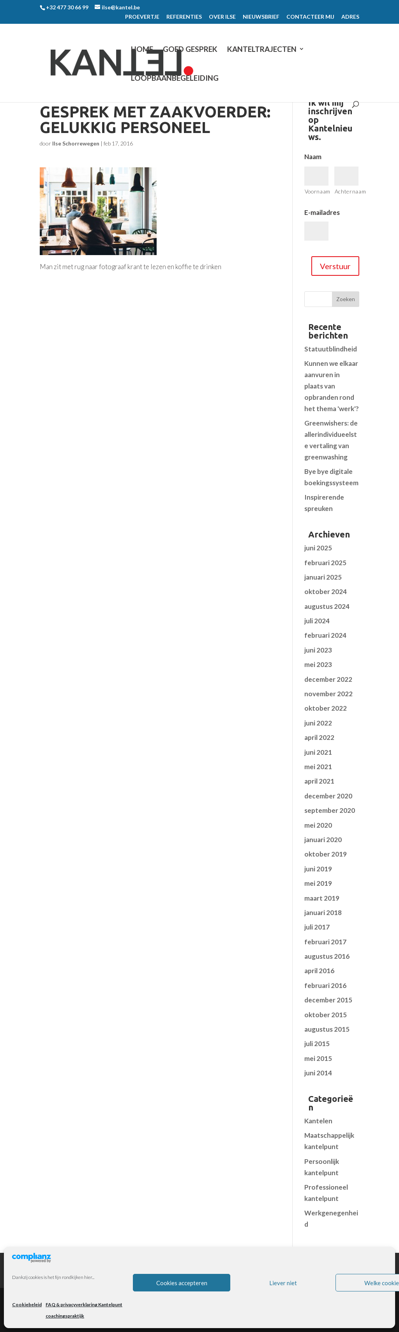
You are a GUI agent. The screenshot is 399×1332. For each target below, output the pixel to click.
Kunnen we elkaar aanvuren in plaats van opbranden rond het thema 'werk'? (331, 386)
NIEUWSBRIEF (261, 17)
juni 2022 (318, 723)
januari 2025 (323, 577)
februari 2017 (325, 942)
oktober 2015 (325, 1015)
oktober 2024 (325, 591)
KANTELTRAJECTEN (262, 49)
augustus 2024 (327, 606)
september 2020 (329, 810)
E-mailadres (322, 212)
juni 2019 (318, 869)
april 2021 (319, 781)
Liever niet (283, 1282)
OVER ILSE (222, 17)
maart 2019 (321, 898)
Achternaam (346, 191)
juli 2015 (317, 1043)
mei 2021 (318, 767)
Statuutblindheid (330, 349)
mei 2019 (318, 883)
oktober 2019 (325, 854)
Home (142, 49)
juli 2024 (317, 621)
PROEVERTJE (142, 17)
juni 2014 (318, 1073)
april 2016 (319, 971)
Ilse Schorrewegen (75, 143)
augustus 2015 (327, 1029)
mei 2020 (318, 825)
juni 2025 (318, 548)
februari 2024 (325, 635)
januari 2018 (323, 912)
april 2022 (319, 737)
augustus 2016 (327, 956)
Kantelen (318, 1121)
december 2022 (328, 679)
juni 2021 (318, 752)
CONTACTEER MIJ (310, 17)
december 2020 (328, 796)
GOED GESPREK (190, 49)
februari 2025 (325, 563)
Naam (312, 157)
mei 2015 (318, 1058)
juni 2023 (318, 650)
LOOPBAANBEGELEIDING (175, 78)
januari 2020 (323, 839)
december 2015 (328, 1000)
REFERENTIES (184, 17)
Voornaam (316, 191)
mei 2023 (318, 664)
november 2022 (328, 694)
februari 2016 (325, 985)
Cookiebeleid (27, 1304)
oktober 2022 (325, 708)
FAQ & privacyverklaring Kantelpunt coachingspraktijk (84, 1310)
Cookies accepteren (181, 1282)
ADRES (350, 17)
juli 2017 (317, 927)
